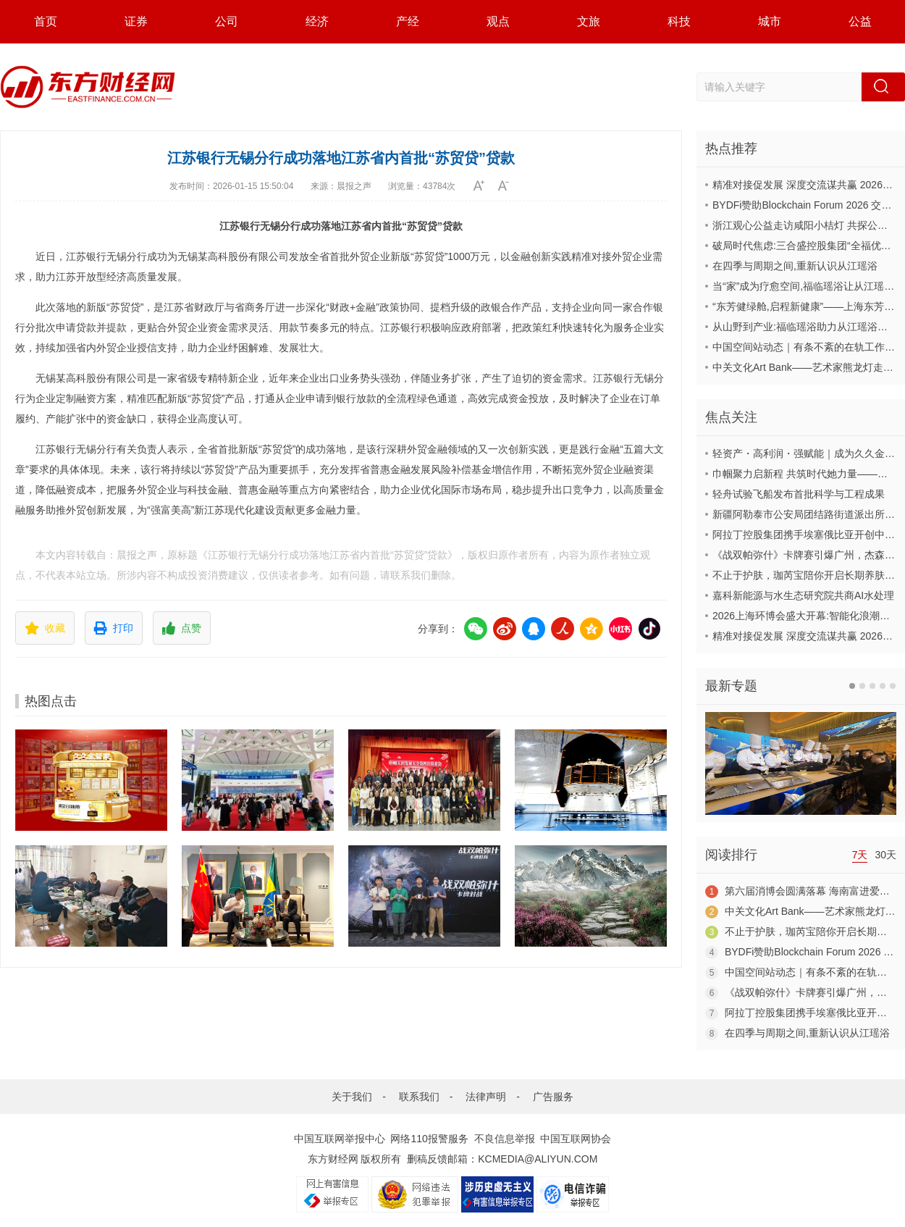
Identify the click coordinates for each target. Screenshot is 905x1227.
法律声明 (486, 1096)
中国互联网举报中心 (339, 1138)
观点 (498, 21)
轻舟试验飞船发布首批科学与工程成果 (798, 494)
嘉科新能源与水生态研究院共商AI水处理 (803, 595)
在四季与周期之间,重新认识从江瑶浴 (794, 266)
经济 (317, 21)
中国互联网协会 (575, 1138)
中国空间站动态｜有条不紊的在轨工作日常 (808, 347)
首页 (45, 21)
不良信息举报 (504, 1138)
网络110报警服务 (429, 1138)
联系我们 (419, 1096)
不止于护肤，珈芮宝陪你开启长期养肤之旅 (808, 575)
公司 (226, 21)
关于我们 (352, 1096)
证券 (136, 21)
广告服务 (553, 1096)
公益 (860, 21)
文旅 (588, 21)
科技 (679, 21)
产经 (407, 21)
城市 (769, 21)
